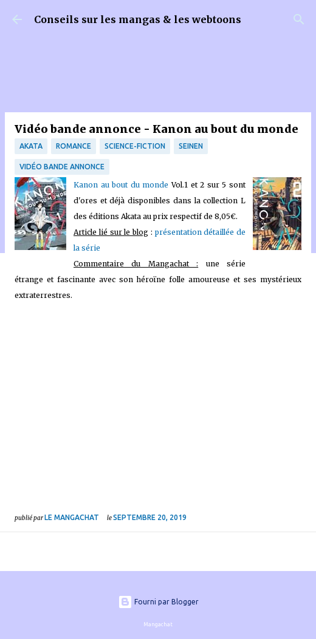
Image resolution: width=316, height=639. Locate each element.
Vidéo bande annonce (62, 167)
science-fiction (135, 146)
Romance (73, 146)
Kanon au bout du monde (122, 184)
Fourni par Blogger (158, 602)
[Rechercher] (299, 19)
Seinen (191, 146)
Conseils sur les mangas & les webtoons (137, 19)
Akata (31, 146)
